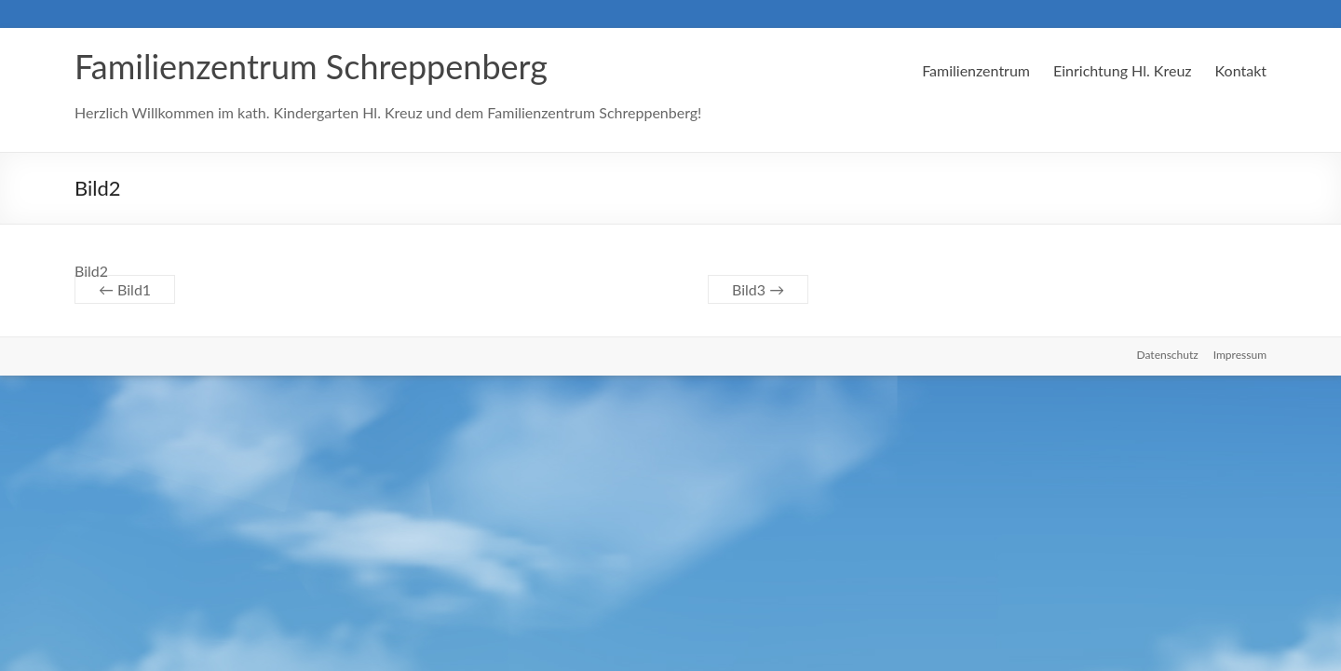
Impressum (1239, 355)
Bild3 (758, 289)
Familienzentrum (976, 70)
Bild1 (125, 289)
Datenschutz (1168, 355)
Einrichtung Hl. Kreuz (1122, 70)
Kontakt (1240, 70)
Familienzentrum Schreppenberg (311, 66)
